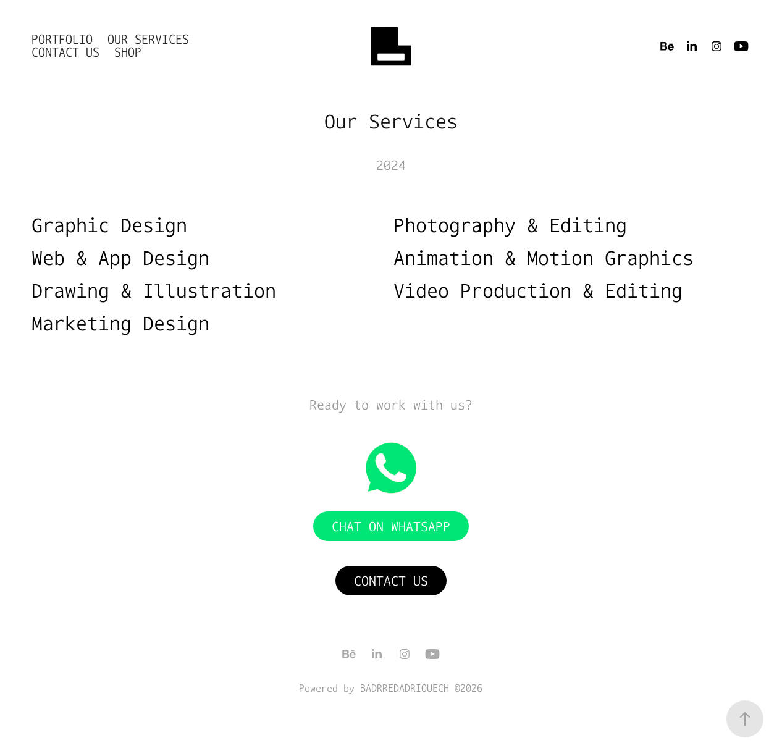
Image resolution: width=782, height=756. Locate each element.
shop (127, 52)
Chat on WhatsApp (391, 526)
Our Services (148, 39)
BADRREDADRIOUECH (404, 688)
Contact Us (65, 52)
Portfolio (62, 39)
